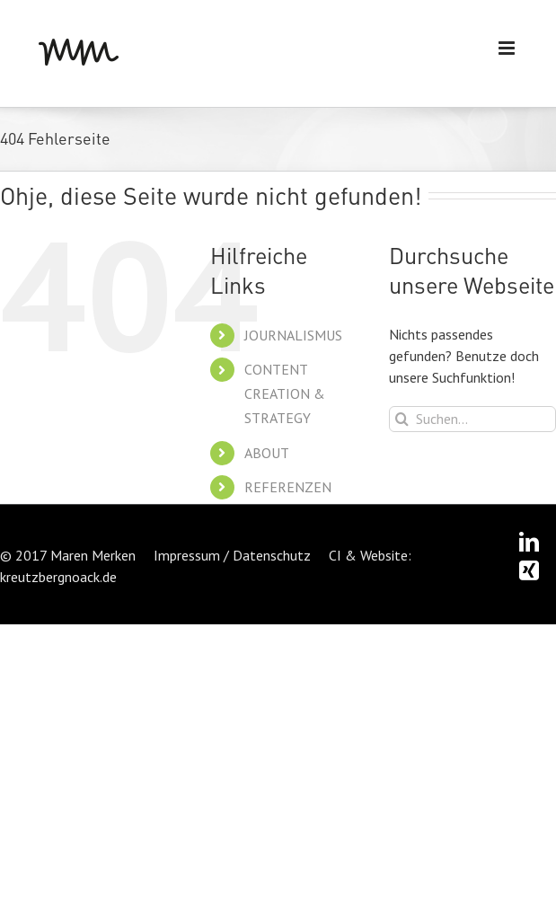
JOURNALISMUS (293, 335)
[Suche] (402, 419)
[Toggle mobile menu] (508, 48)
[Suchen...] (472, 419)
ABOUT (266, 453)
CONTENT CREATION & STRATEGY (284, 393)
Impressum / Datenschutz (232, 555)
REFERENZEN (287, 487)
